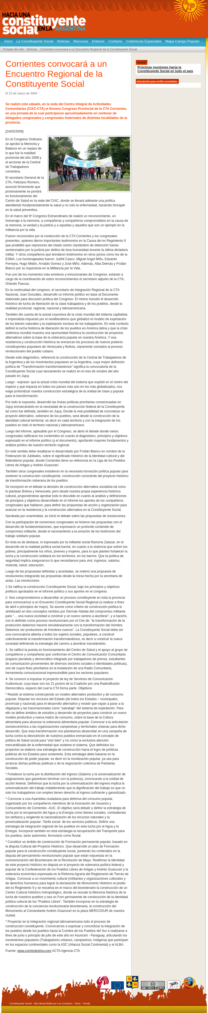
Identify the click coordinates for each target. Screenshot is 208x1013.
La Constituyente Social (34, 41)
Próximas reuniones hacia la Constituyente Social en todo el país (165, 69)
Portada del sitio (13, 49)
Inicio (8, 41)
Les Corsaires (64, 1003)
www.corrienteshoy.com (34, 951)
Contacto (115, 41)
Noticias (63, 41)
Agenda (141, 62)
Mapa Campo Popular (182, 41)
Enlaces (98, 41)
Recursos (80, 41)
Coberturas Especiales (143, 41)
